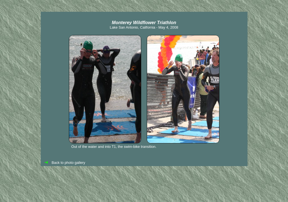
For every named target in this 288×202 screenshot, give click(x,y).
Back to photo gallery (69, 162)
